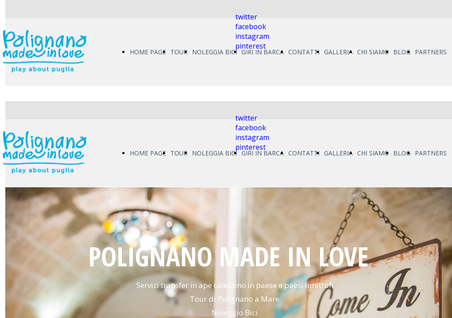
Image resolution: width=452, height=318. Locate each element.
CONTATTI (304, 52)
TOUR (179, 52)
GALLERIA (338, 52)
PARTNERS (431, 52)
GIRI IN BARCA (262, 52)
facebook (250, 26)
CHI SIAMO (373, 52)
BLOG (402, 52)
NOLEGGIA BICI (214, 52)
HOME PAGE (148, 52)
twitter (246, 17)
